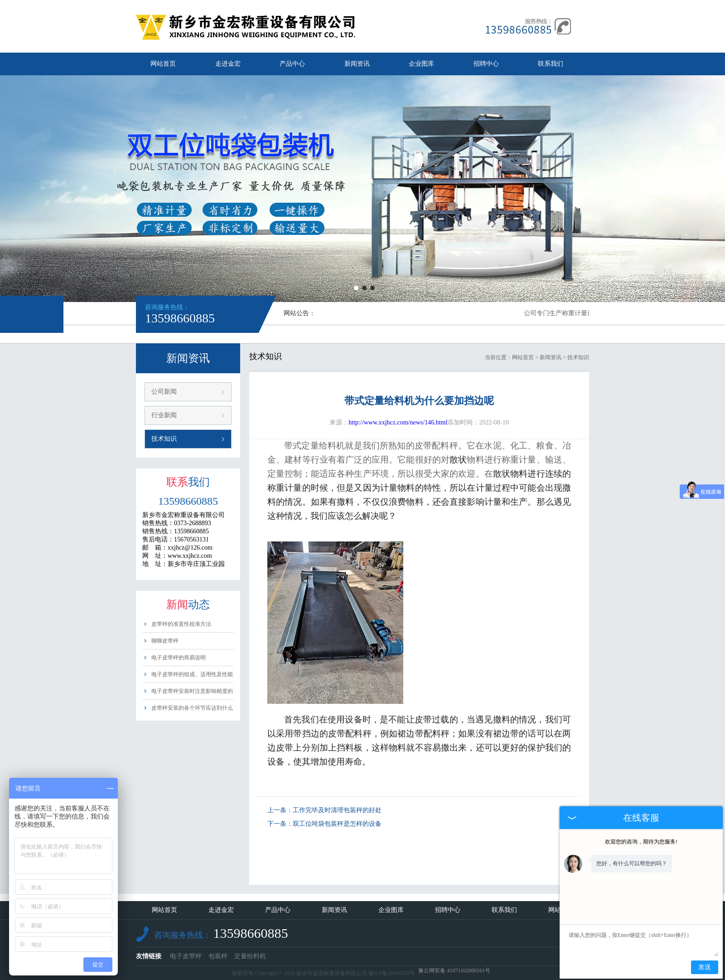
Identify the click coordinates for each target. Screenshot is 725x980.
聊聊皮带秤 (165, 641)
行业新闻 (164, 415)
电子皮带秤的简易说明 (178, 657)
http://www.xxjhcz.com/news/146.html (397, 422)
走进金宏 (228, 63)
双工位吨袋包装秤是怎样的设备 (337, 823)
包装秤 (217, 956)
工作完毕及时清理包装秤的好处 (337, 810)
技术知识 (164, 438)
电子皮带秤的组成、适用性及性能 (192, 674)
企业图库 (421, 63)
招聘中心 (486, 63)
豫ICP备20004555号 (391, 973)
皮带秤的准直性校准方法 (181, 624)
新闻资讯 (357, 63)
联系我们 (550, 63)
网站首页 (163, 63)
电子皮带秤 (186, 956)
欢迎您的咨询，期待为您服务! (641, 842)
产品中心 (292, 63)
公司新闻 (164, 391)
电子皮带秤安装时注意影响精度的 (192, 691)
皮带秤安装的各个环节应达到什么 (192, 708)
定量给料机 (250, 956)
